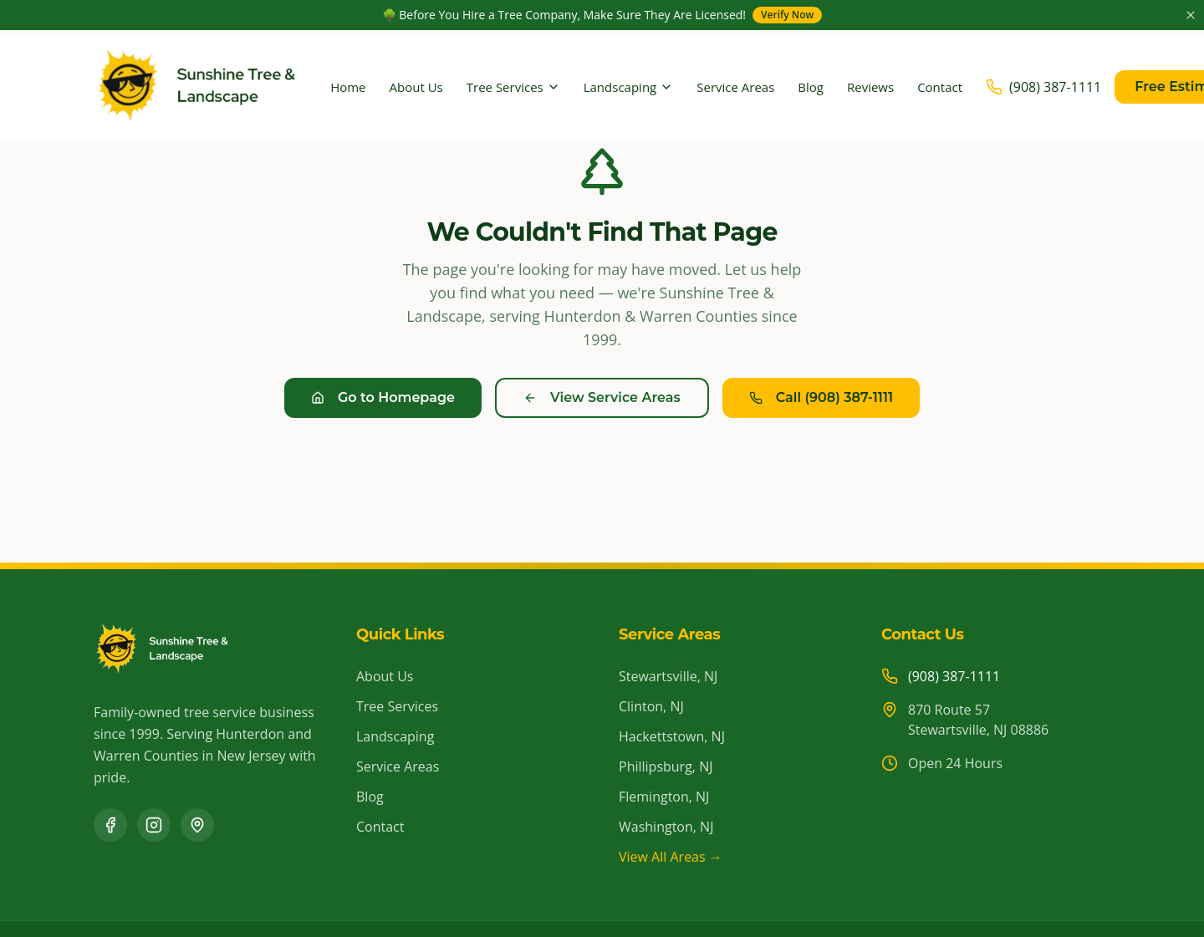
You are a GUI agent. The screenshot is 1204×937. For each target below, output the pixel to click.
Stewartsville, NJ (668, 676)
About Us (416, 87)
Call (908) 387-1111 (821, 397)
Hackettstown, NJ (672, 736)
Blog (811, 87)
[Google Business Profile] (197, 825)
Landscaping (629, 87)
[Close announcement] (1190, 15)
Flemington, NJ (664, 796)
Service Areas (735, 87)
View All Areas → (670, 857)
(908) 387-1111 (954, 676)
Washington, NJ (666, 826)
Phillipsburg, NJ (665, 766)
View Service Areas (602, 397)
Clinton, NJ (651, 706)
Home (347, 87)
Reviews (870, 87)
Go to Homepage (383, 397)
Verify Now (787, 15)
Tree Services (513, 87)
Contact (939, 87)
